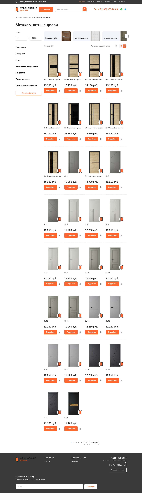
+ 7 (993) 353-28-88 (108, 9)
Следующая (86, 443)
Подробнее (50, 91)
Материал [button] (20, 54)
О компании (91, 2)
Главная (82, 2)
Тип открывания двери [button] (26, 85)
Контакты (122, 2)
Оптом (99, 2)
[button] (127, 36)
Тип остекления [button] (23, 79)
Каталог (45, 9)
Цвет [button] (18, 60)
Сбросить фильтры (29, 93)
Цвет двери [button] (21, 47)
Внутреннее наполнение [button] (27, 66)
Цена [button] (18, 32)
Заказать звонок (117, 470)
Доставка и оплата (110, 2)
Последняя (94, 443)
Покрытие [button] (20, 73)
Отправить (91, 487)
